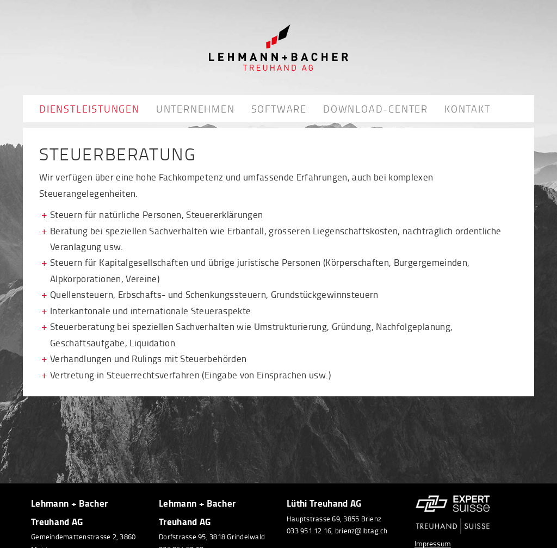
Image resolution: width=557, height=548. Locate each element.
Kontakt (467, 108)
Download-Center (375, 108)
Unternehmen (195, 108)
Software (279, 108)
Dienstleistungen (89, 108)
